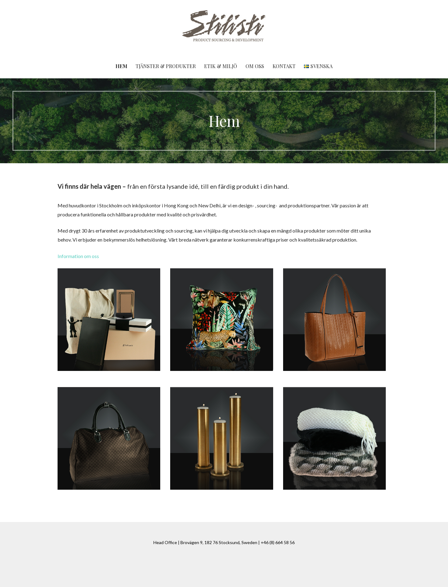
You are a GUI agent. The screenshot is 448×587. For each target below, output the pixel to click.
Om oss (254, 66)
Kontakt (284, 66)
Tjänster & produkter (166, 66)
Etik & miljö (220, 66)
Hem (121, 66)
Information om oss (78, 256)
